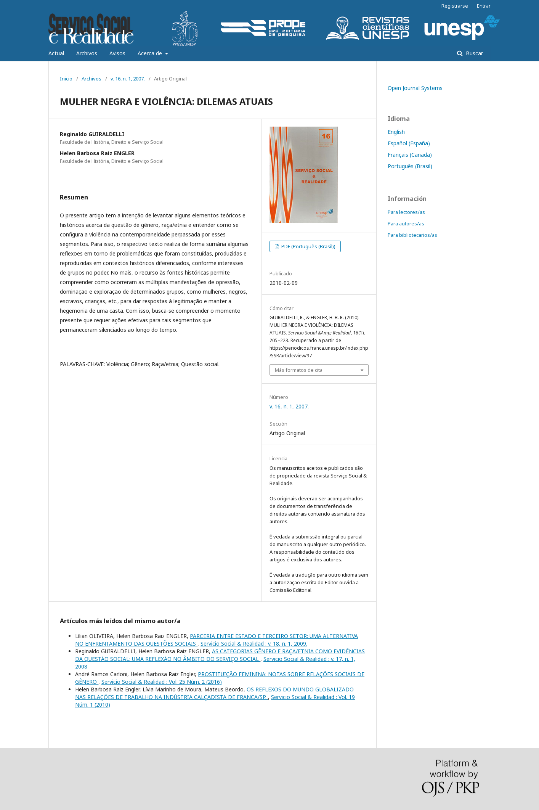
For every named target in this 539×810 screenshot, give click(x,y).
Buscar (473, 53)
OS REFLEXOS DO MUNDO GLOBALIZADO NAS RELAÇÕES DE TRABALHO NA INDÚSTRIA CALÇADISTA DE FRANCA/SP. (214, 693)
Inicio (66, 78)
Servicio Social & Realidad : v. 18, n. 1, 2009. (254, 643)
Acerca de (151, 53)
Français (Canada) (410, 154)
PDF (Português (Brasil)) (307, 246)
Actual (56, 53)
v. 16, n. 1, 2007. (128, 78)
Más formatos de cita (298, 369)
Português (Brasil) (410, 166)
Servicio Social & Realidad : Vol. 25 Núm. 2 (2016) (161, 681)
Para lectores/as (406, 212)
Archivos (86, 53)
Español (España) (409, 143)
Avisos (117, 53)
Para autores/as (406, 223)
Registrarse (454, 5)
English (396, 131)
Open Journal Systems (415, 88)
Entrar (484, 5)
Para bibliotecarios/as (412, 234)
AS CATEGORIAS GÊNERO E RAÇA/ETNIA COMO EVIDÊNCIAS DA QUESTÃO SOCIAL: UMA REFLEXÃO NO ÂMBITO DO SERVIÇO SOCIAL (220, 655)
